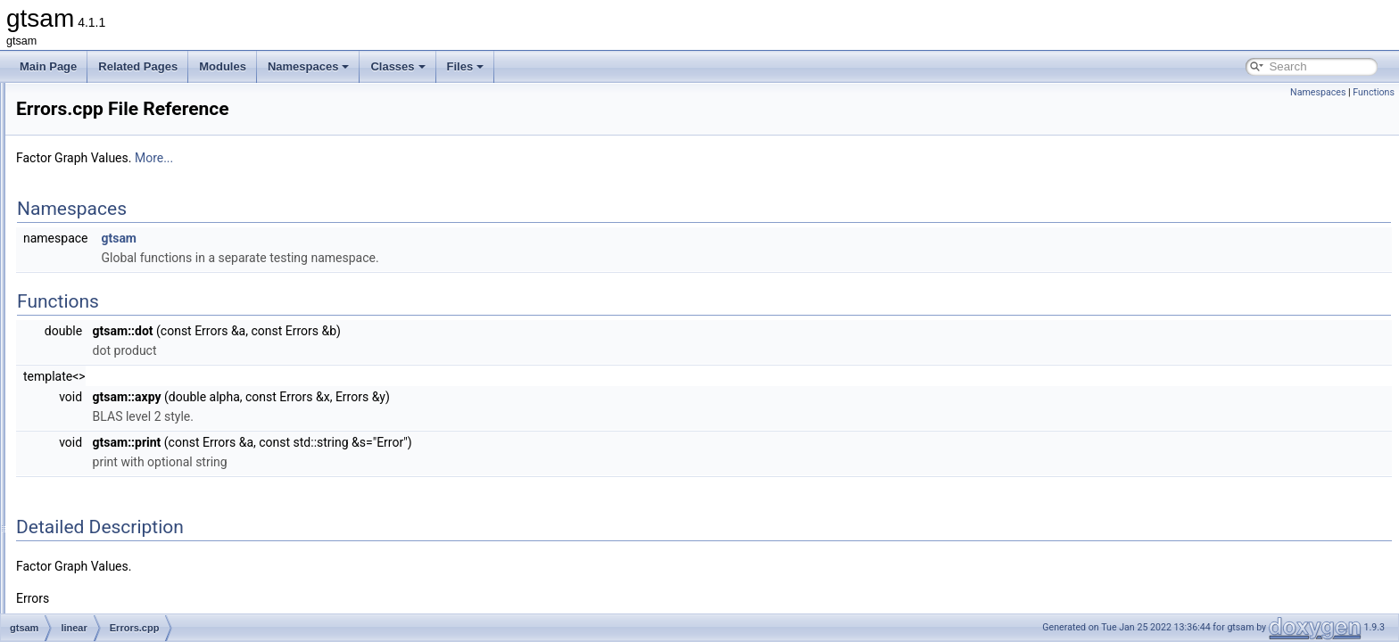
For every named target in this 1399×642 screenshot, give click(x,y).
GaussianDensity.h (132, 572)
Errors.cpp (112, 356)
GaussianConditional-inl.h (148, 494)
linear (86, 278)
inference (95, 258)
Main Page (48, 66)
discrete (92, 219)
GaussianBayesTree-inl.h (147, 435)
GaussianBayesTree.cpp (145, 455)
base (84, 180)
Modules (222, 66)
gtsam (73, 160)
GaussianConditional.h (141, 533)
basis (85, 199)
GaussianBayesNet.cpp (143, 396)
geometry (95, 239)
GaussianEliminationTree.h (151, 611)
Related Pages (138, 66)
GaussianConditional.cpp (146, 513)
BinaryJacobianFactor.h (143, 317)
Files (465, 66)
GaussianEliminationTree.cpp (157, 592)
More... (377, 158)
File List (63, 141)
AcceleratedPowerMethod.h (153, 298)
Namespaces (309, 66)
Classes (397, 66)
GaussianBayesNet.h (137, 415)
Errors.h (106, 376)
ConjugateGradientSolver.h (151, 337)
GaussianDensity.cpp (137, 553)
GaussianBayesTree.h (140, 474)
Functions (1374, 92)
